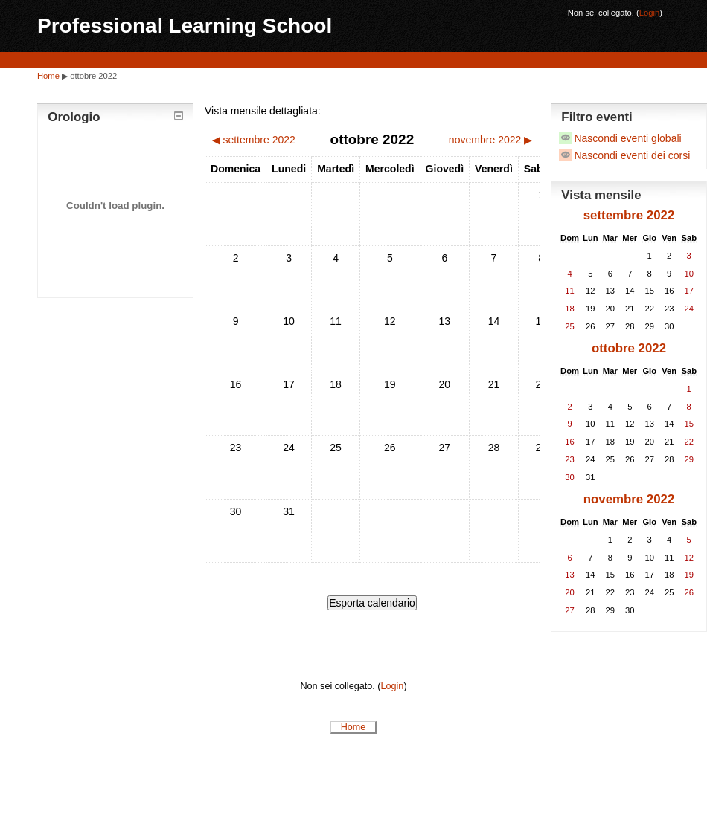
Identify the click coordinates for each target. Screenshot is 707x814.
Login (649, 12)
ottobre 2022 (93, 75)
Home (48, 75)
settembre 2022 (629, 215)
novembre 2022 (629, 499)
